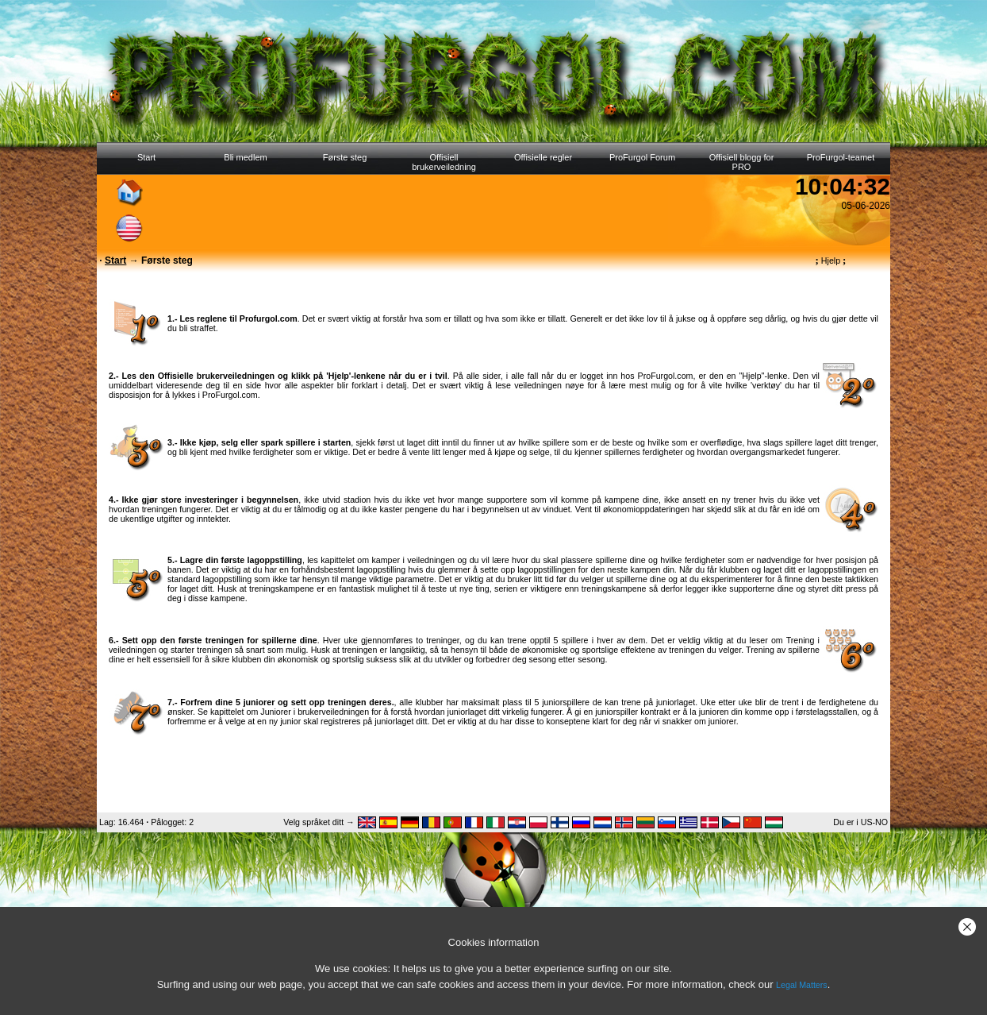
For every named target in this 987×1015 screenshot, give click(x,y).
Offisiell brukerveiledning (444, 162)
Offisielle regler (543, 157)
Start (146, 157)
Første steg (345, 157)
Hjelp (831, 260)
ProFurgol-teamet (841, 157)
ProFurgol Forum (642, 157)
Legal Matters (802, 985)
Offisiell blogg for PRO (741, 162)
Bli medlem (245, 157)
